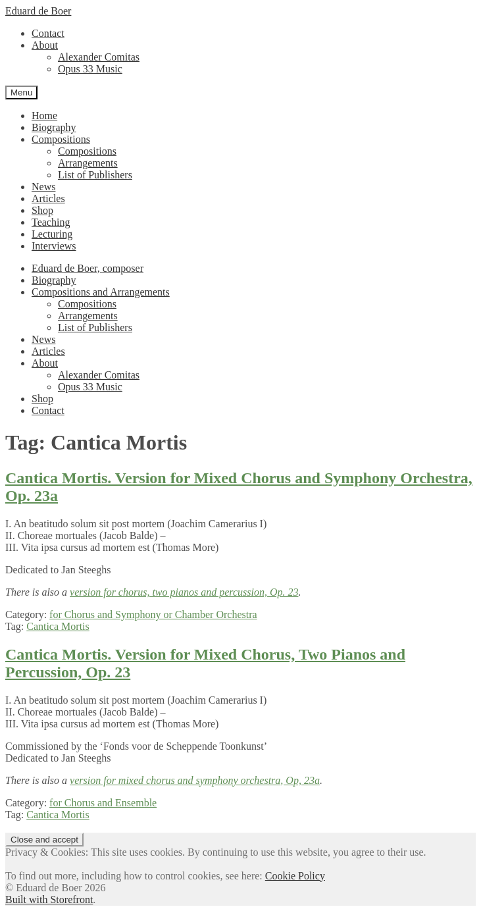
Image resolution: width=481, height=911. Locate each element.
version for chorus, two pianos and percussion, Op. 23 (184, 592)
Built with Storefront (49, 899)
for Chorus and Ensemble (103, 802)
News (43, 186)
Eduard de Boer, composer (87, 268)
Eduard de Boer (38, 10)
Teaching (51, 222)
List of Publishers (95, 174)
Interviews (54, 245)
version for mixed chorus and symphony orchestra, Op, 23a (195, 780)
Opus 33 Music (90, 68)
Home (44, 115)
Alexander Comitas (98, 57)
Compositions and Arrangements (101, 292)
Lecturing (52, 234)
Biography (54, 127)
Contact (48, 33)
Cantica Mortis (57, 626)
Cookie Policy (295, 875)
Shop (42, 210)
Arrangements (88, 163)
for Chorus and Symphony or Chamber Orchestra (153, 614)
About (45, 45)
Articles (48, 198)
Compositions (61, 139)
